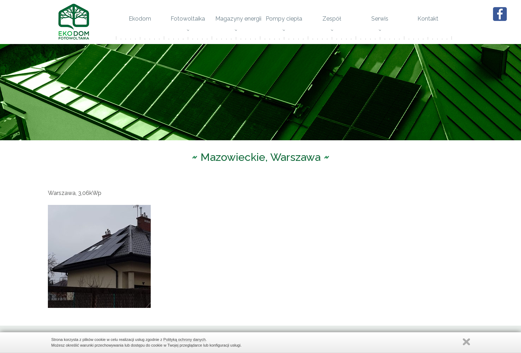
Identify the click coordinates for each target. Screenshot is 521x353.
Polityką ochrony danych (184, 339)
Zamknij (466, 341)
